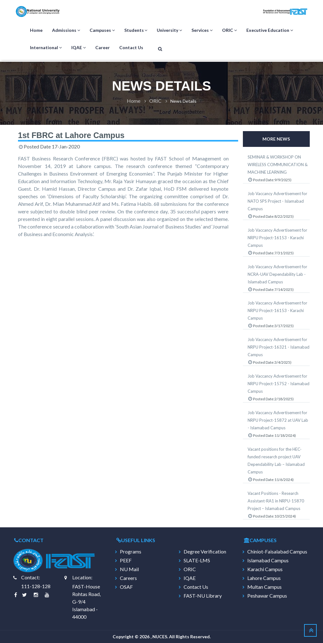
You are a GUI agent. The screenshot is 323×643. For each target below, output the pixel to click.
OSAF (126, 587)
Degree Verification (205, 551)
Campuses (102, 30)
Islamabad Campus (268, 560)
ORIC (229, 30)
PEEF (126, 560)
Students (136, 30)
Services (202, 30)
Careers (128, 578)
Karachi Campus (265, 569)
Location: (82, 577)
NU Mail (129, 569)
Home (36, 30)
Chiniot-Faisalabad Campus (277, 551)
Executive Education (269, 30)
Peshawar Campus (267, 596)
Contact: (30, 577)
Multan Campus (264, 587)
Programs (130, 551)
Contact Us (131, 47)
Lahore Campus (264, 578)
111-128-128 (35, 586)
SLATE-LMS (197, 560)
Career (102, 47)
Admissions (66, 30)
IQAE (78, 47)
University (169, 30)
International (46, 47)
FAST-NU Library (203, 596)
